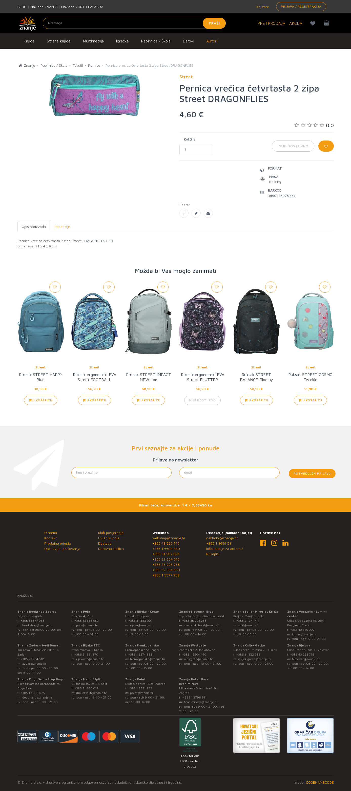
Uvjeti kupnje (108, 538)
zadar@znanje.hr (34, 663)
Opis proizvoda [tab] (34, 226)
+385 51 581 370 (86, 654)
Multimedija (93, 41)
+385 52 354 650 (166, 570)
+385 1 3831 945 (140, 688)
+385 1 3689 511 (219, 543)
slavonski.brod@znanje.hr (202, 625)
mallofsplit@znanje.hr (91, 693)
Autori (212, 41)
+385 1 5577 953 (165, 575)
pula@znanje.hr (87, 625)
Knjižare (262, 7)
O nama (50, 532)
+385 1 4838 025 (32, 693)
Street (40, 367)
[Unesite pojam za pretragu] (134, 23)
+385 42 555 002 (302, 630)
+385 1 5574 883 (140, 654)
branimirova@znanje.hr (201, 702)
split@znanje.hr (249, 625)
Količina (189, 139)
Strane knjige (59, 41)
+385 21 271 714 (247, 620)
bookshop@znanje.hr (37, 625)
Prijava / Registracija (301, 6)
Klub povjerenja (110, 532)
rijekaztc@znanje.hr (90, 659)
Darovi (188, 41)
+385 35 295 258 (166, 564)
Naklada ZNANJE (43, 7)
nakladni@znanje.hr (222, 538)
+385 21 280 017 (86, 688)
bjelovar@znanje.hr (306, 659)
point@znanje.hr (141, 693)
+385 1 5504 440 (166, 548)
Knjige (29, 41)
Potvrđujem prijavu (312, 473)
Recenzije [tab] (62, 226)
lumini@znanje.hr (304, 634)
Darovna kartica (111, 548)
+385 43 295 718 (165, 543)
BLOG (22, 7)
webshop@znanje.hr (168, 538)
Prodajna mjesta (57, 543)
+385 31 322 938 (248, 654)
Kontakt (50, 538)
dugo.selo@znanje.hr (37, 697)
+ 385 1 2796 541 (194, 697)
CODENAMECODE (320, 782)
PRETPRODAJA (271, 23)
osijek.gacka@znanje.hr (255, 659)
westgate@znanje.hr (198, 659)
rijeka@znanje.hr (142, 625)
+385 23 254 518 (165, 559)
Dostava (105, 543)
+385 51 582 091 (165, 554)
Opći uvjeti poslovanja (62, 548)
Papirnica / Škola (156, 41)
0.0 (314, 125)
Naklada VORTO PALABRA (82, 7)
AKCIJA (295, 23)
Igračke (122, 41)
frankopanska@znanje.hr (147, 659)
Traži (214, 23)
